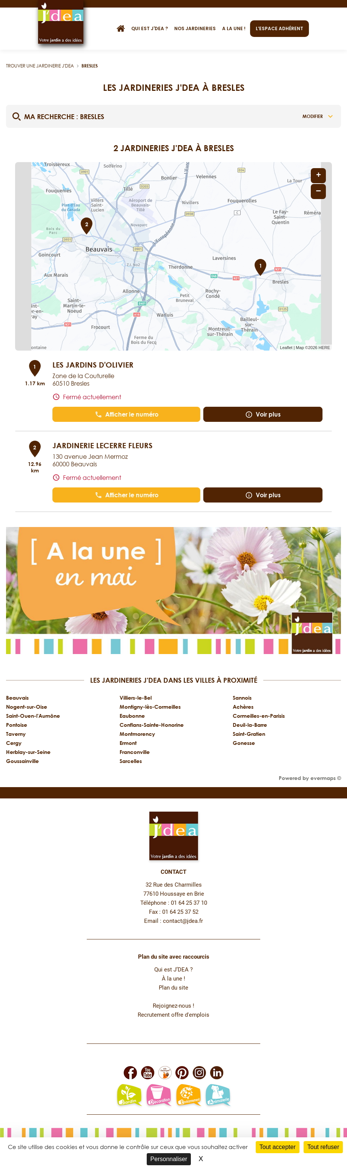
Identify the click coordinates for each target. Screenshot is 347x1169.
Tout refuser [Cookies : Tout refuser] (323, 1147)
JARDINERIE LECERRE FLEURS (102, 445)
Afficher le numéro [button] (126, 414)
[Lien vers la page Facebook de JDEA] (130, 1072)
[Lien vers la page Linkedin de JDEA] (216, 1072)
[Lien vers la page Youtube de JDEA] (147, 1072)
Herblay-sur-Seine (28, 752)
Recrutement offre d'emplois (173, 1015)
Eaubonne (132, 715)
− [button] (318, 191)
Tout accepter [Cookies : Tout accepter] (277, 1147)
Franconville (135, 752)
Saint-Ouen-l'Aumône (33, 715)
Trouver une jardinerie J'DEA (40, 66)
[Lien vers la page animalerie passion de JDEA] (218, 1096)
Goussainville (22, 761)
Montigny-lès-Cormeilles (150, 706)
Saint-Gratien (249, 734)
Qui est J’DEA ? (173, 970)
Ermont (128, 743)
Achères (243, 706)
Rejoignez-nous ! (173, 1006)
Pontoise (16, 725)
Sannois (242, 697)
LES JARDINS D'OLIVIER (93, 364)
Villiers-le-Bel (136, 697)
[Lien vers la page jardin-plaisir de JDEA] (129, 1096)
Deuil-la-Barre (250, 725)
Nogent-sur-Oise (26, 706)
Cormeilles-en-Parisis (259, 715)
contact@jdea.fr (183, 921)
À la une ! (173, 979)
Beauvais (17, 697)
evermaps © (325, 778)
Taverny (16, 734)
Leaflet (286, 347)
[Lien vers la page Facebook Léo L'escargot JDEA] (165, 1072)
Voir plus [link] (263, 414)
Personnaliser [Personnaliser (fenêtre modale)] (168, 1159)
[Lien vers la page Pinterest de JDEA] (182, 1072)
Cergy (13, 743)
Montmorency (137, 734)
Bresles (89, 66)
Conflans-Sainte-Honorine (152, 725)
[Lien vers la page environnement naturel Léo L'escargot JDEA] (188, 1096)
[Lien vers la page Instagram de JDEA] (199, 1072)
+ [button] (318, 175)
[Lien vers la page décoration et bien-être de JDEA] (158, 1096)
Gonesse (244, 743)
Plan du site (173, 988)
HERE (324, 347)
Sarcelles (131, 761)
